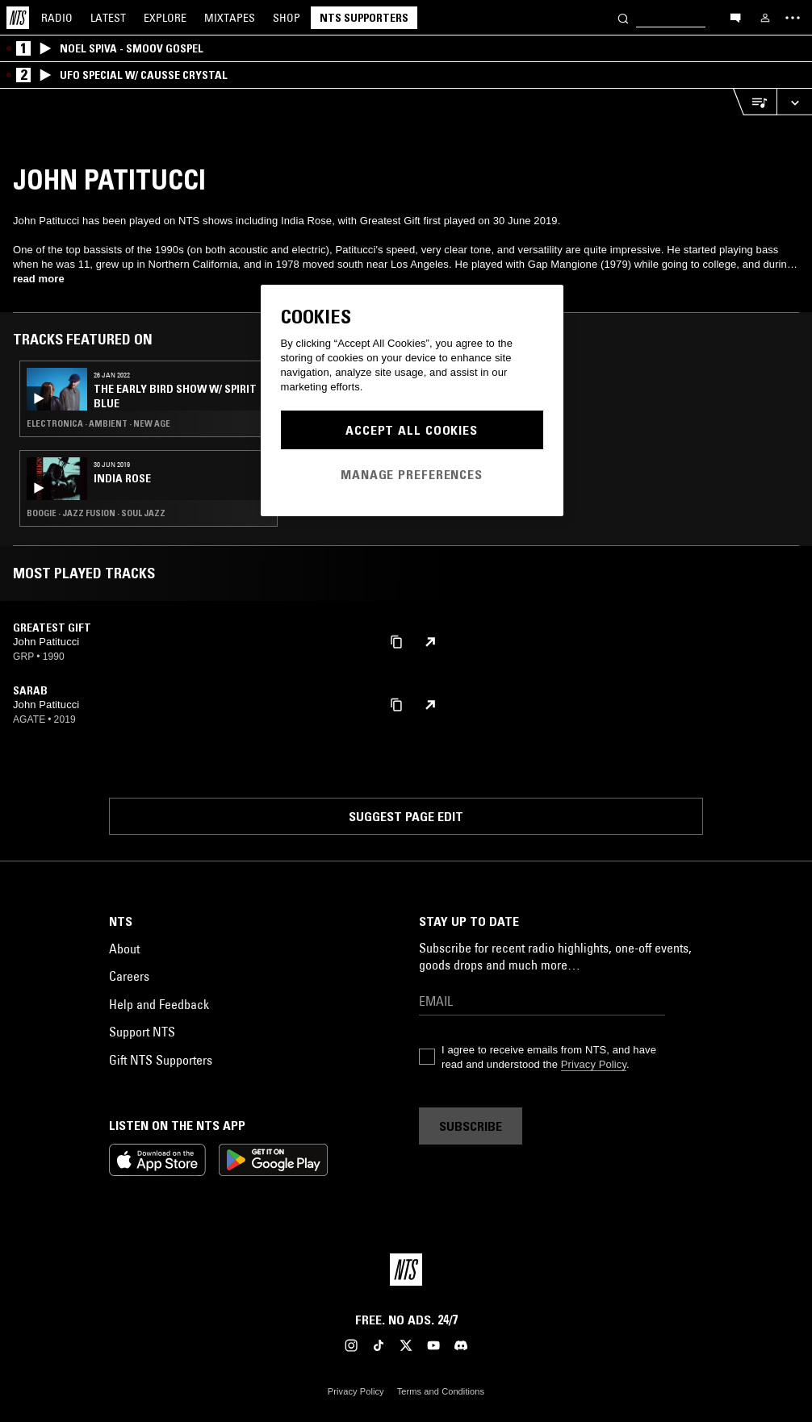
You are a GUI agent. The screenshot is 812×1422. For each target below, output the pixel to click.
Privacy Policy (593, 1064)
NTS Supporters (364, 17)
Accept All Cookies (411, 430)
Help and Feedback (159, 1004)
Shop (286, 17)
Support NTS (142, 1032)
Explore (165, 17)
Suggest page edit (406, 816)
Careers (129, 976)
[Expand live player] (794, 102)
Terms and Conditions (440, 1391)
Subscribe (470, 1126)
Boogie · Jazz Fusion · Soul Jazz (96, 513)
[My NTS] (765, 17)
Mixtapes (229, 17)
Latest (108, 17)
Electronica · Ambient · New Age (98, 423)
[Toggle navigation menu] (793, 17)
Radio (57, 17)
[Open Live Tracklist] (754, 102)
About (124, 948)
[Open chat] (735, 17)
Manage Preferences (412, 474)
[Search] (623, 17)
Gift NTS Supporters (160, 1060)
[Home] (17, 17)
